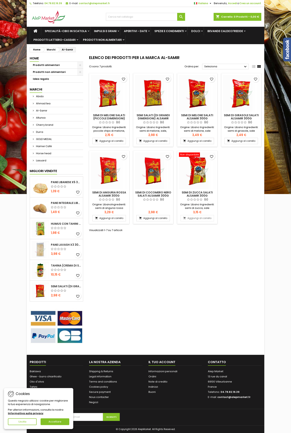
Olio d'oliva (37, 382)
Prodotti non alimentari (102, 40)
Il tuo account (161, 362)
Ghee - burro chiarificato (46, 376)
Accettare (54, 421)
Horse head (43, 153)
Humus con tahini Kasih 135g (66, 223)
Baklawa (35, 371)
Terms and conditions (103, 382)
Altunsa (40, 118)
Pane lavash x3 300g (66, 244)
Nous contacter (99, 397)
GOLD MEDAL (43, 139)
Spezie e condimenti (169, 31)
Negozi (93, 402)
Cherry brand (44, 125)
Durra (39, 132)
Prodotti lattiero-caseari (54, 40)
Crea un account (250, 3)
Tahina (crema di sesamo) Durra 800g (66, 265)
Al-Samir (41, 110)
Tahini (33, 387)
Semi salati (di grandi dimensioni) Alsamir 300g (66, 286)
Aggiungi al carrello (109, 141)
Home (34, 58)
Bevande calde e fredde (225, 31)
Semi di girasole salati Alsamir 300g (241, 116)
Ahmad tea (42, 103)
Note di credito (157, 382)
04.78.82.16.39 (53, 3)
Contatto (217, 362)
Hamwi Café (43, 146)
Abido (39, 96)
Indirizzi (153, 387)
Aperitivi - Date (135, 31)
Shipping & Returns (101, 371)
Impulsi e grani (105, 31)
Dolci (195, 31)
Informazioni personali (162, 371)
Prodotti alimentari (46, 65)
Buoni (152, 392)
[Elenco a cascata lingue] (203, 3)
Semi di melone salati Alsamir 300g (197, 116)
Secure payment (100, 392)
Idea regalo (41, 79)
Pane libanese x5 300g (66, 182)
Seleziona (226, 66)
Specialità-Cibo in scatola (66, 31)
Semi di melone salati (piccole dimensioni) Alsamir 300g (109, 118)
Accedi (232, 3)
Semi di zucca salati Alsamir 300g (197, 194)
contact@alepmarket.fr (94, 3)
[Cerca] (145, 17)
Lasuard (40, 160)
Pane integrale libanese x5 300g (66, 203)
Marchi (36, 89)
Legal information (100, 376)
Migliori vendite (43, 171)
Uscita (22, 421)
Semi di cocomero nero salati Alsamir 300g (153, 194)
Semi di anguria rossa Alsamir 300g (109, 194)
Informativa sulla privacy (25, 413)
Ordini (152, 376)
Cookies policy (98, 387)
